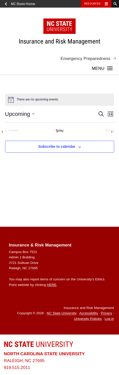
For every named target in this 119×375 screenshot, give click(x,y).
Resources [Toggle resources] (92, 3)
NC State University (62, 313)
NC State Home (23, 4)
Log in (109, 319)
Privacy (106, 313)
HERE (52, 285)
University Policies (88, 319)
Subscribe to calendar (56, 146)
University (38, 344)
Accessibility (88, 313)
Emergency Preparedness (85, 58)
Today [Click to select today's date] (59, 130)
